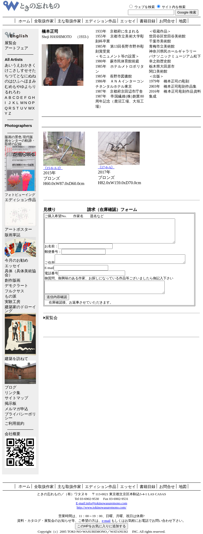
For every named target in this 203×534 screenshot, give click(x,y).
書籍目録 (147, 21)
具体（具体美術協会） (20, 273)
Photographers (18, 126)
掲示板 (10, 403)
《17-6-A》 (119, 165)
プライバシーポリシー (20, 416)
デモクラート (16, 286)
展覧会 (10, 43)
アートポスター (18, 229)
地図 (183, 21)
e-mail (106, 521)
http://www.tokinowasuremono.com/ (101, 507)
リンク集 (12, 393)
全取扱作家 (44, 21)
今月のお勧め (16, 260)
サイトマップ (16, 398)
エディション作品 (100, 21)
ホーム (24, 21)
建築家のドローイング (20, 330)
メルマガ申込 (16, 409)
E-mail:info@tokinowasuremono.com (101, 503)
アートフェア (16, 48)
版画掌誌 (20, 245)
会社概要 (12, 434)
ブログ (10, 387)
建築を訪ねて (20, 370)
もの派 (10, 296)
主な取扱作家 (69, 21)
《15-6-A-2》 (64, 166)
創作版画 (12, 280)
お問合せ (167, 21)
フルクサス (14, 291)
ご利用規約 (14, 423)
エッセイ (128, 21)
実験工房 (12, 302)
